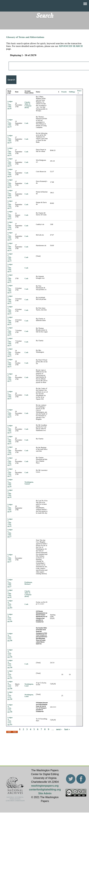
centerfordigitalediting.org (45, 789)
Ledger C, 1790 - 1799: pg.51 (10, 215)
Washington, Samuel (29, 483)
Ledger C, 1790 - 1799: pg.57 (10, 533)
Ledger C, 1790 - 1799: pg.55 (10, 267)
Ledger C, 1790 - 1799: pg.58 (10, 105)
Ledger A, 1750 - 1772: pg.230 (10, 663)
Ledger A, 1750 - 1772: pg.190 (10, 685)
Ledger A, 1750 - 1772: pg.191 (10, 674)
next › (59, 729)
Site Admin (45, 793)
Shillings (72, 92)
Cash (26, 123)
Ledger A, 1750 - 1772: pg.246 (10, 617)
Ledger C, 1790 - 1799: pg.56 (10, 483)
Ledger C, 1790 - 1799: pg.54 (10, 123)
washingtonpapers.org (45, 785)
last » (67, 729)
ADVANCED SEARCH (71, 46)
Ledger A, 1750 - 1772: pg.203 (10, 604)
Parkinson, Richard (28, 583)
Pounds (64, 92)
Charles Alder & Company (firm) (28, 104)
